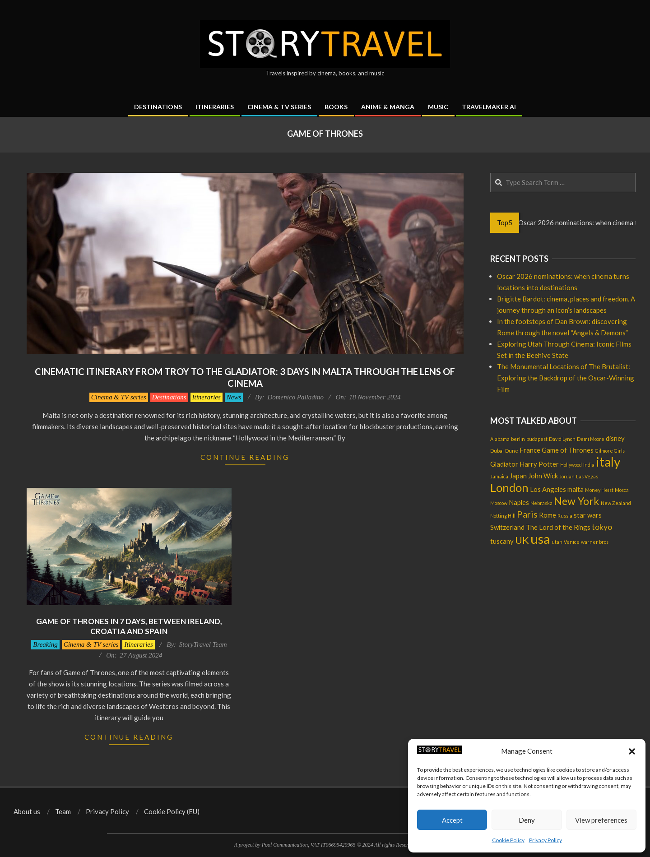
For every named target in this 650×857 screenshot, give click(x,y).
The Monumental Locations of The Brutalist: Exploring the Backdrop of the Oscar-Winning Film (565, 377)
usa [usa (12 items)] (540, 539)
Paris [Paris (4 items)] (527, 514)
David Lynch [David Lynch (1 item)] (562, 439)
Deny (527, 820)
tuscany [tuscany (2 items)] (502, 541)
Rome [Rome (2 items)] (547, 515)
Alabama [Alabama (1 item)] (500, 439)
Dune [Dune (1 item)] (511, 451)
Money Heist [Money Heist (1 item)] (599, 490)
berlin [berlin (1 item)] (518, 439)
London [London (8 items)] (509, 487)
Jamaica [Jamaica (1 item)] (499, 476)
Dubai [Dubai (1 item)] (497, 451)
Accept (452, 820)
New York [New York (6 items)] (576, 501)
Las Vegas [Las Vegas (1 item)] (587, 476)
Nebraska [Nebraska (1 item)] (541, 503)
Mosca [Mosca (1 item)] (622, 490)
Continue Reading (244, 457)
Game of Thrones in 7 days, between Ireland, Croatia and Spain (129, 626)
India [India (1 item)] (588, 465)
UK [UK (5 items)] (522, 540)
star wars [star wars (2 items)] (588, 515)
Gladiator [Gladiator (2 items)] (504, 464)
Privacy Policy (545, 840)
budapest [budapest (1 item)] (537, 439)
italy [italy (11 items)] (608, 461)
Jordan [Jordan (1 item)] (567, 476)
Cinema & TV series (118, 397)
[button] (631, 751)
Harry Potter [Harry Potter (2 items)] (539, 464)
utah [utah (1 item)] (557, 542)
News (234, 397)
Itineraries (206, 397)
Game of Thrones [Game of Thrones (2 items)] (568, 450)
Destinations (169, 397)
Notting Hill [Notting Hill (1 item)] (502, 516)
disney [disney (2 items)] (615, 438)
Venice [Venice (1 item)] (572, 542)
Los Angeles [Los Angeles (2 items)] (548, 489)
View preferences (601, 820)
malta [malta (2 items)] (575, 489)
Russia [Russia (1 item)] (564, 516)
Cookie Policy (508, 840)
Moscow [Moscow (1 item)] (498, 503)
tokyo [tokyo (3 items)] (602, 527)
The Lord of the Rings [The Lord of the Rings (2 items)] (558, 527)
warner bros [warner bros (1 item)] (594, 542)
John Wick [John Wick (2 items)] (543, 476)
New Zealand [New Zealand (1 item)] (616, 503)
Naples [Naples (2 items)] (519, 502)
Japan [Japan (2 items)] (518, 476)
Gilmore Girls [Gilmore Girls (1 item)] (610, 451)
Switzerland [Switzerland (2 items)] (507, 527)
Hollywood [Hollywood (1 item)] (571, 465)
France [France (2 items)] (530, 450)
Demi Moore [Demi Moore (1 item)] (590, 439)
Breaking (45, 644)
